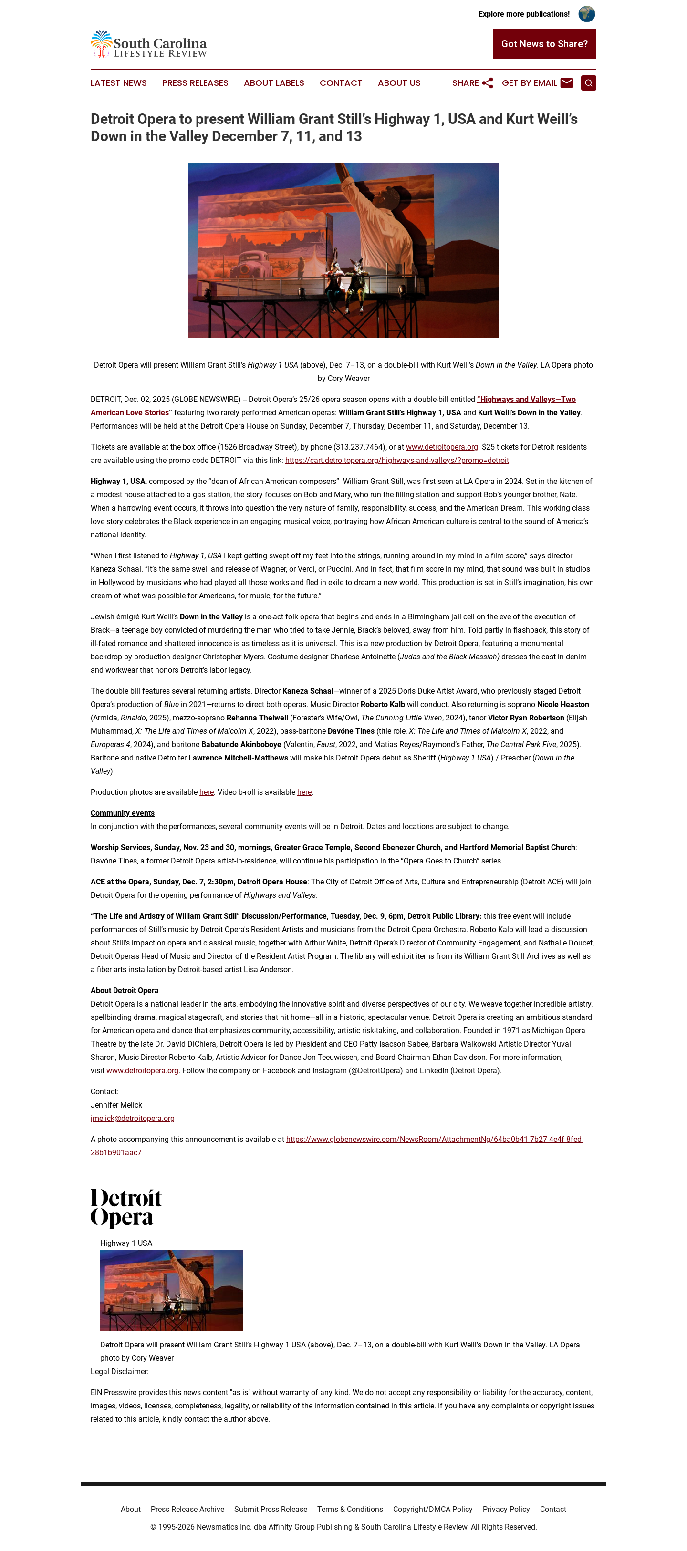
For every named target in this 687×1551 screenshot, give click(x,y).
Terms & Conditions (350, 1509)
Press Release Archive (187, 1509)
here (206, 792)
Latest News (119, 83)
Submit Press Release (270, 1509)
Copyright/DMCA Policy (433, 1509)
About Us (399, 83)
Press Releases (195, 83)
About (131, 1509)
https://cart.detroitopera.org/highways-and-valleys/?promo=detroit (397, 460)
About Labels (274, 83)
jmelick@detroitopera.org (133, 1118)
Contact (341, 83)
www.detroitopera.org (442, 447)
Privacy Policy (506, 1509)
